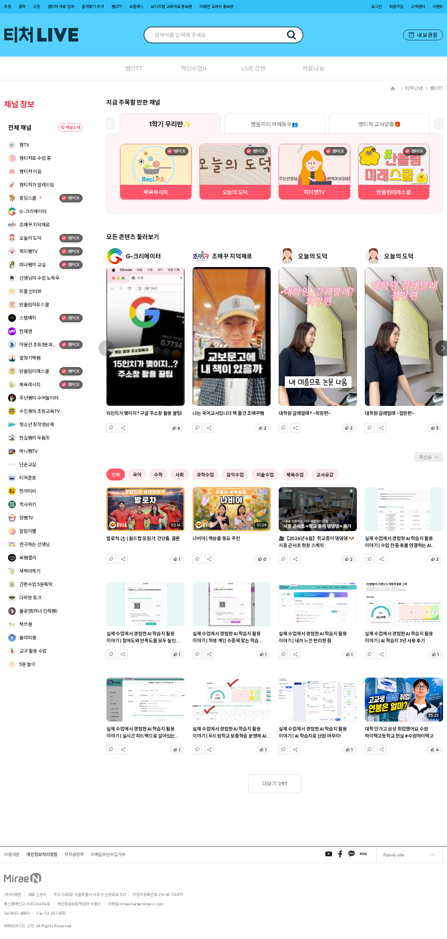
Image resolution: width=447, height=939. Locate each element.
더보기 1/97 (274, 783)
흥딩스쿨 (27, 198)
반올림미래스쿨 (34, 371)
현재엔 (25, 331)
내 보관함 (423, 35)
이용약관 (12, 854)
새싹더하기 (30, 571)
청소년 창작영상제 (36, 425)
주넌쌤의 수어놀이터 (39, 398)
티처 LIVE (414, 88)
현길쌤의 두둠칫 (34, 438)
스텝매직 (27, 318)
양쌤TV (26, 518)
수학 (158, 475)
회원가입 (396, 7)
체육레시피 (30, 385)
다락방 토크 (30, 598)
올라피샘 (27, 638)
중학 (22, 7)
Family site (393, 854)
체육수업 (295, 475)
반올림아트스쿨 (34, 305)
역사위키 (27, 504)
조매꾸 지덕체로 (34, 225)
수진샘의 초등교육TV (39, 411)
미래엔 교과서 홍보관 (216, 7)
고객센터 (418, 7)
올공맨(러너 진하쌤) (38, 611)
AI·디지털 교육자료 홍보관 (171, 7)
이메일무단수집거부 (108, 854)
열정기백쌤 (30, 358)
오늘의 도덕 (30, 238)
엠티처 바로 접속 (61, 7)
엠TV (24, 145)
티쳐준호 (27, 478)
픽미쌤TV (28, 251)
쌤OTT (116, 7)
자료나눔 (313, 68)
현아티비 (27, 491)
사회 (179, 475)
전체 (115, 475)
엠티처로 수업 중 (35, 158)
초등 (7, 7)
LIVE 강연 (253, 68)
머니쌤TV (28, 451)
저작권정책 (74, 854)
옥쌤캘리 (27, 558)
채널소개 (73, 127)
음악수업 (235, 475)
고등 (36, 7)
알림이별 (27, 531)
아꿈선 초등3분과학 (37, 345)
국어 (137, 475)
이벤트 (437, 7)
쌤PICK (70, 198)
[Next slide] (439, 123)
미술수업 (265, 475)
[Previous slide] (110, 123)
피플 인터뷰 (30, 291)
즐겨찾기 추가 (92, 7)
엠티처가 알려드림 (36, 185)
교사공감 (325, 475)
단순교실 (27, 465)
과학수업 (205, 475)
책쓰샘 (25, 624)
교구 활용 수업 (33, 651)
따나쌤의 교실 (32, 265)
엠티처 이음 (30, 171)
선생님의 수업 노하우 (39, 278)
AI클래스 (136, 7)
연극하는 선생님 (34, 544)
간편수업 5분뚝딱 (36, 584)
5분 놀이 (27, 664)
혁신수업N (194, 68)
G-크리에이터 (32, 211)
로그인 (376, 7)
